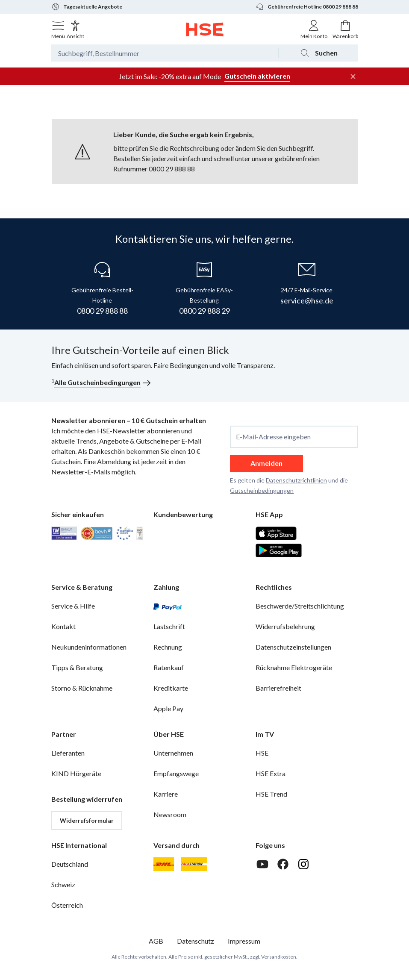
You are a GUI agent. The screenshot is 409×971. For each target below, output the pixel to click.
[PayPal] (167, 606)
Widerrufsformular (87, 820)
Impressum (244, 941)
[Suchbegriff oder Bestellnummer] (164, 53)
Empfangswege (176, 773)
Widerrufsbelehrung (285, 626)
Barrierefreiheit (278, 688)
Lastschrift (169, 626)
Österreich (67, 905)
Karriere (165, 794)
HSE (262, 753)
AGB (156, 941)
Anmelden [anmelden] (266, 463)
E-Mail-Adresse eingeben (273, 436)
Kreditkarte (170, 688)
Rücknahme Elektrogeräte (294, 667)
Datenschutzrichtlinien (296, 480)
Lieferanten (68, 753)
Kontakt (63, 626)
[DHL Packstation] (194, 864)
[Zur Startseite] (204, 29)
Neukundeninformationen (89, 647)
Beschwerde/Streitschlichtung (300, 606)
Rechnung (167, 647)
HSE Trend (271, 794)
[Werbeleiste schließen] (353, 76)
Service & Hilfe (73, 606)
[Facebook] (283, 864)
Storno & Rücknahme (81, 688)
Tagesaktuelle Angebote (86, 7)
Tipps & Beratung (77, 667)
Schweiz (63, 884)
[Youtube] (262, 864)
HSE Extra (270, 773)
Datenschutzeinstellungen (293, 647)
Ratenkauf (168, 667)
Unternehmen (173, 753)
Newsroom (169, 814)
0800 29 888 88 (172, 169)
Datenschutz (195, 941)
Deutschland (69, 864)
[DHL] (163, 864)
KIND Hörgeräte (76, 773)
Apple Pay (168, 708)
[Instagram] (303, 864)
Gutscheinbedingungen (262, 490)
